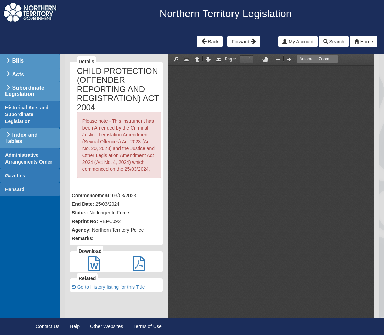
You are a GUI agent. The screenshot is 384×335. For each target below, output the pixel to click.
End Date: (83, 204)
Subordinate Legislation (24, 91)
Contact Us (47, 326)
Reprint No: (85, 221)
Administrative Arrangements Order (28, 158)
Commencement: (91, 195)
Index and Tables (21, 138)
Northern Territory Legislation (226, 13)
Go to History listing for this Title (108, 287)
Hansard (14, 189)
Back (209, 41)
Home (363, 41)
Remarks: (83, 238)
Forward (243, 41)
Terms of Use (147, 326)
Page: (230, 59)
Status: (80, 212)
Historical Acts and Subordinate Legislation (26, 114)
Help (75, 326)
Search (334, 41)
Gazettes (15, 175)
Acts (18, 74)
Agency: (81, 230)
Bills (18, 61)
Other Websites (106, 326)
